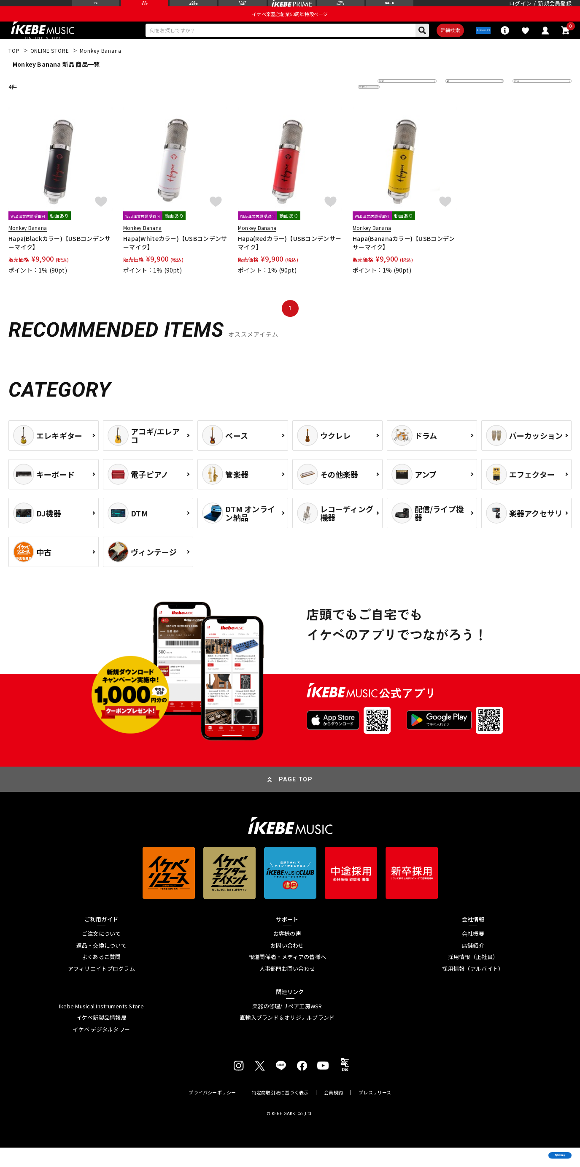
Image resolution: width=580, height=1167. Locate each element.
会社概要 (473, 952)
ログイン (520, 10)
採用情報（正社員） (473, 975)
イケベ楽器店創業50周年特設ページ (290, 27)
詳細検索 (422, 46)
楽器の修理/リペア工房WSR (287, 1025)
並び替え (394, 105)
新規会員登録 (555, 10)
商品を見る (533, 1148)
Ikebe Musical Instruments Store (101, 1025)
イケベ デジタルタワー (101, 1048)
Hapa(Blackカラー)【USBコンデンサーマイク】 (59, 261)
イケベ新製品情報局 (101, 1037)
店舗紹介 (473, 964)
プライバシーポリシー (212, 1112)
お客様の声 (287, 952)
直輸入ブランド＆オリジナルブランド (287, 1037)
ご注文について (101, 952)
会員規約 (333, 1112)
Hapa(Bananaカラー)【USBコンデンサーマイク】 (404, 261)
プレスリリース (375, 1112)
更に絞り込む (332, 105)
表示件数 (529, 105)
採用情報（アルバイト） (473, 987)
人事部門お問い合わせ (287, 987)
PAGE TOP (296, 798)
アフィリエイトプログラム (101, 987)
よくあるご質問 (101, 975)
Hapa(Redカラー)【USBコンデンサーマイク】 (289, 261)
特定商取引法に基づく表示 (280, 1112)
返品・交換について (101, 964)
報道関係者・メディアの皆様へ (287, 975)
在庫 (457, 105)
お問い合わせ (287, 964)
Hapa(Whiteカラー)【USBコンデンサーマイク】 (175, 261)
